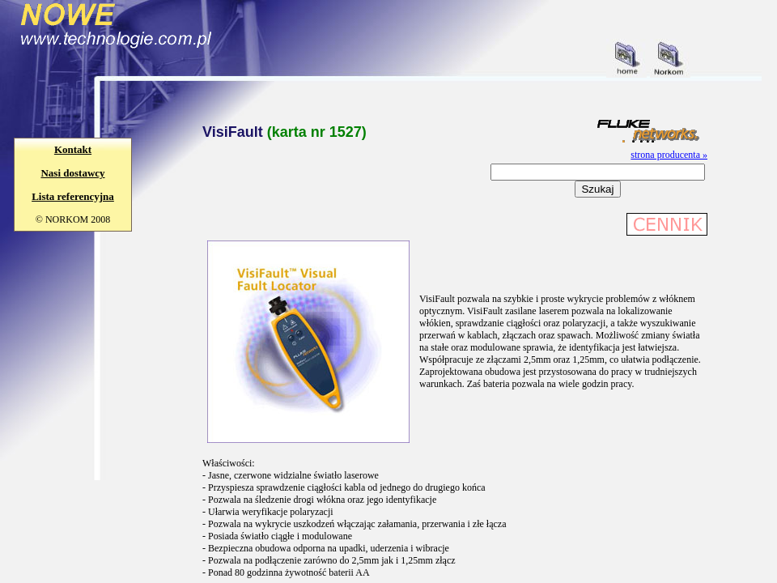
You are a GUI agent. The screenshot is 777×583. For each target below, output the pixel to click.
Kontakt (72, 149)
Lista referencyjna (73, 196)
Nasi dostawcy (72, 173)
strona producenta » (669, 154)
